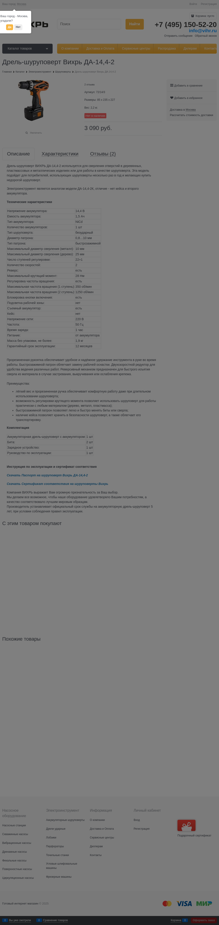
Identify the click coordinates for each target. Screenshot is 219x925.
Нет (18, 27)
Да (9, 27)
